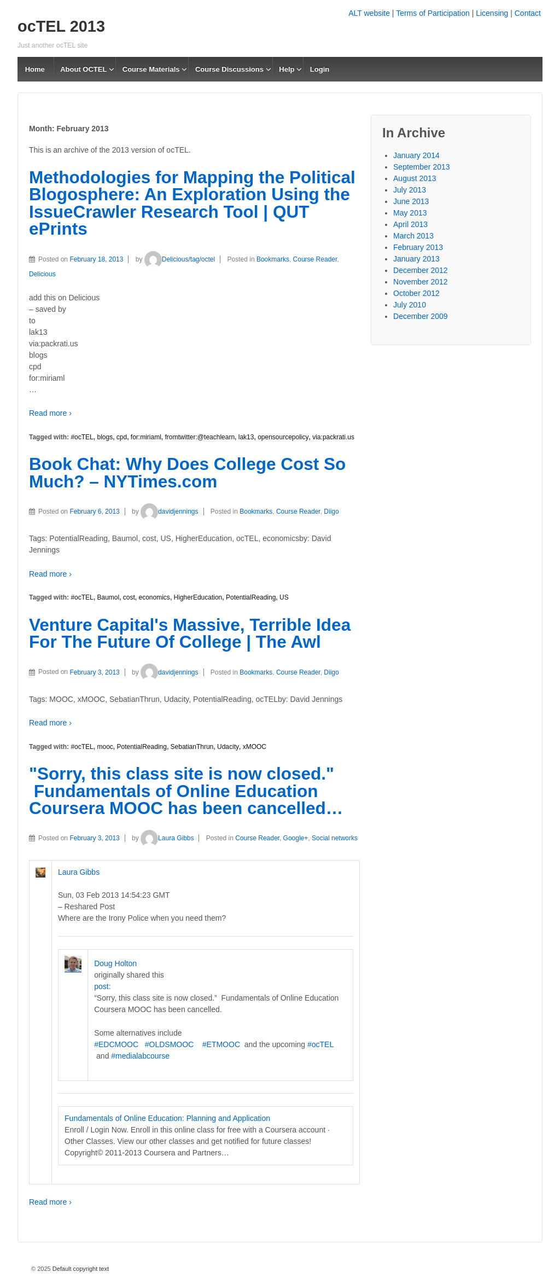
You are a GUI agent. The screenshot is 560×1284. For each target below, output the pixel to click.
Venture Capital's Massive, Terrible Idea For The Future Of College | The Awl (190, 633)
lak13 (246, 437)
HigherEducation (198, 597)
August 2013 (414, 178)
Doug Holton (115, 963)
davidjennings (169, 511)
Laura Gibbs (167, 838)
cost (129, 597)
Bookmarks (272, 259)
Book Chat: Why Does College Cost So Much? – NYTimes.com (187, 472)
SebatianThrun (192, 747)
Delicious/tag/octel (179, 259)
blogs (105, 437)
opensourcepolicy (283, 437)
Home (35, 69)
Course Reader (315, 259)
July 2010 (409, 304)
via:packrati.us (333, 437)
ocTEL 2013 (61, 26)
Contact (528, 13)
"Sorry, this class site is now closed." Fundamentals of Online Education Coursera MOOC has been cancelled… (186, 791)
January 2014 (416, 155)
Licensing (492, 13)
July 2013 (409, 189)
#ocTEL (82, 437)
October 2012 (416, 293)
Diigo (331, 511)
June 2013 (411, 201)
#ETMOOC (221, 1044)
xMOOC (254, 747)
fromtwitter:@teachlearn (200, 437)
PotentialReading (251, 597)
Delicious (42, 274)
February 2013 (418, 247)
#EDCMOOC (116, 1044)
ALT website (369, 13)
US (284, 597)
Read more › (50, 413)
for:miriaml (146, 437)
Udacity (228, 747)
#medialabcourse (140, 1055)
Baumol (108, 597)
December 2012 (420, 270)
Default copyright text (80, 1268)
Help (286, 69)
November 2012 (420, 281)
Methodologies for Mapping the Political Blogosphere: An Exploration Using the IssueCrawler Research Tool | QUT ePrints (192, 203)
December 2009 (420, 316)
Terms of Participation (433, 13)
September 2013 (421, 166)
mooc (105, 747)
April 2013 (410, 224)
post (101, 986)
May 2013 (410, 212)
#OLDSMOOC (169, 1044)
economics (154, 597)
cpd (121, 437)
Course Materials (151, 69)
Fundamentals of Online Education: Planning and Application (167, 1118)
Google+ (295, 838)
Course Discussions (229, 69)
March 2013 (413, 235)
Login (319, 69)
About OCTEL (83, 69)
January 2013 (416, 258)
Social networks (335, 838)
